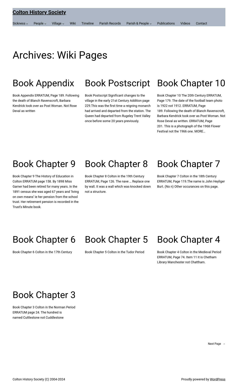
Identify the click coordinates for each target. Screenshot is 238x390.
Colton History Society (39, 12)
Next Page (216, 344)
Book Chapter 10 (191, 83)
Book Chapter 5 (116, 239)
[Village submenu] (58, 23)
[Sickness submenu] (20, 23)
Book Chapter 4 (188, 239)
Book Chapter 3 (44, 295)
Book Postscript (117, 83)
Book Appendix (43, 83)
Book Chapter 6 (44, 239)
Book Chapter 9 (44, 164)
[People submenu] (40, 23)
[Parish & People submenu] (138, 23)
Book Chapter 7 (188, 164)
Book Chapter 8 (116, 164)
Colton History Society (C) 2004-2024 (39, 379)
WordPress (217, 379)
